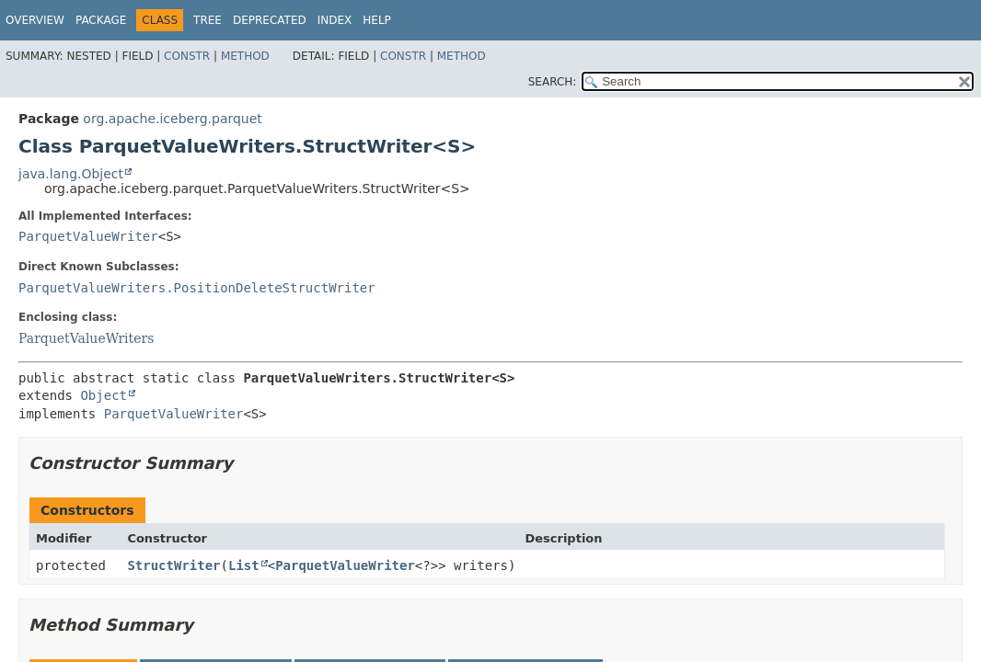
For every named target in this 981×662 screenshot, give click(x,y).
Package (100, 20)
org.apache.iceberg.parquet (172, 118)
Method (245, 56)
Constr (187, 56)
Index (334, 20)
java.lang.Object (70, 173)
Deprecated (269, 20)
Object (103, 395)
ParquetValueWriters (86, 338)
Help (377, 20)
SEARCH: (552, 81)
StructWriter (173, 565)
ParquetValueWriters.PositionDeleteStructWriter (196, 287)
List (244, 565)
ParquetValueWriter (88, 236)
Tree (207, 20)
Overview (35, 20)
